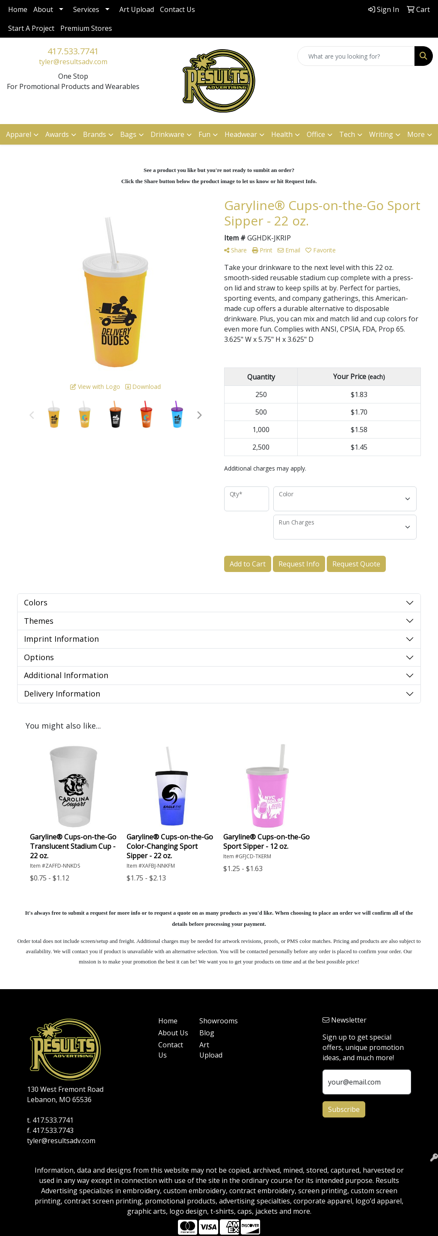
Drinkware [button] (167, 134)
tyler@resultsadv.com (73, 61)
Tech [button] (347, 134)
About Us (173, 1032)
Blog (206, 1032)
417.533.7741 (73, 51)
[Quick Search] (356, 56)
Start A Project (31, 28)
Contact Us (177, 9)
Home (17, 9)
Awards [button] (57, 134)
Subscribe (344, 1109)
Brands (94, 134)
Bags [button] (128, 134)
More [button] (416, 134)
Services (86, 9)
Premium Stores (86, 28)
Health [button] (282, 134)
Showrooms (214, 1021)
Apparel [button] (18, 134)
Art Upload (136, 9)
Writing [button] (381, 134)
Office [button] (316, 134)
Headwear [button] (241, 134)
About (43, 9)
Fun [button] (204, 134)
